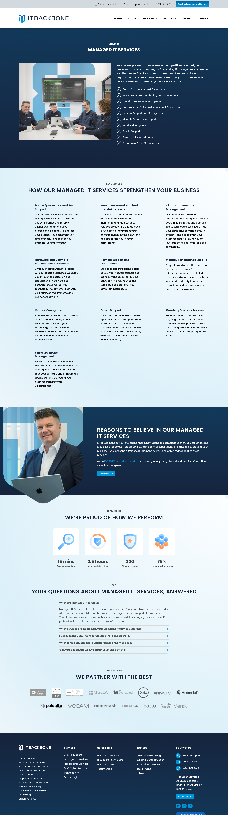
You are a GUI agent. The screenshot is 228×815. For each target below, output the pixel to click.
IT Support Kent (106, 764)
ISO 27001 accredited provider (121, 461)
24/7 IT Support (73, 754)
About (132, 18)
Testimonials (104, 768)
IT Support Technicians (110, 760)
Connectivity (71, 772)
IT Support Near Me (108, 755)
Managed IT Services (76, 759)
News (186, 18)
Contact (202, 18)
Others (140, 773)
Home (117, 18)
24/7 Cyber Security (75, 768)
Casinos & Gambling (149, 755)
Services (148, 18)
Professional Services (76, 763)
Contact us (106, 473)
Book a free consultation (192, 4)
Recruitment (144, 768)
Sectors (168, 18)
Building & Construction (150, 760)
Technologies (71, 777)
